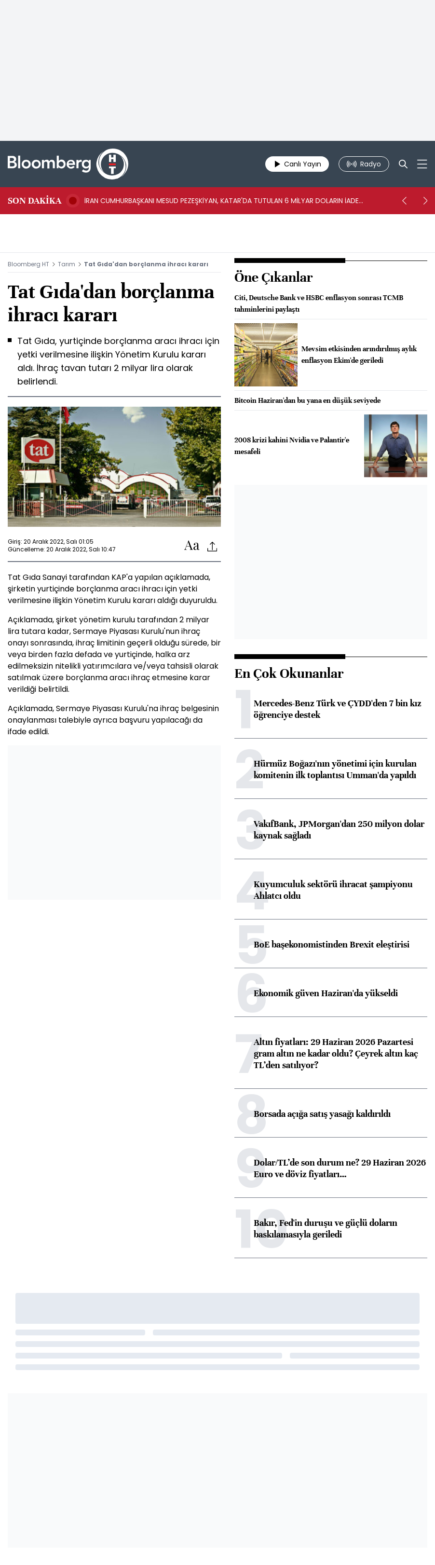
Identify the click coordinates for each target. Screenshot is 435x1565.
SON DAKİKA (34, 201)
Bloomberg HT (28, 264)
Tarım (66, 264)
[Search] (403, 164)
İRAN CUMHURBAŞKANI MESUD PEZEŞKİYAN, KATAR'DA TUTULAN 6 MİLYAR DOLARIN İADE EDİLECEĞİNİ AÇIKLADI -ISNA (221, 201)
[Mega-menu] (422, 164)
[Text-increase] (192, 545)
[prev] (404, 200)
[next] (425, 200)
